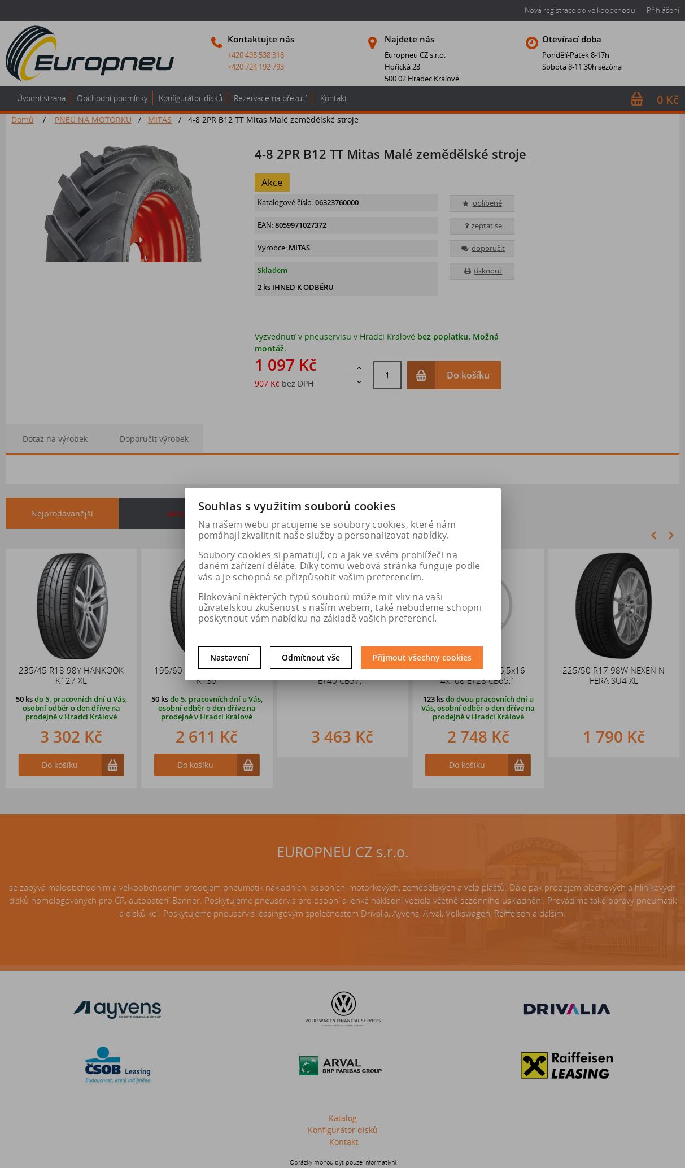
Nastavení (229, 657)
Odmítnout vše (311, 657)
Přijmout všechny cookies (422, 657)
